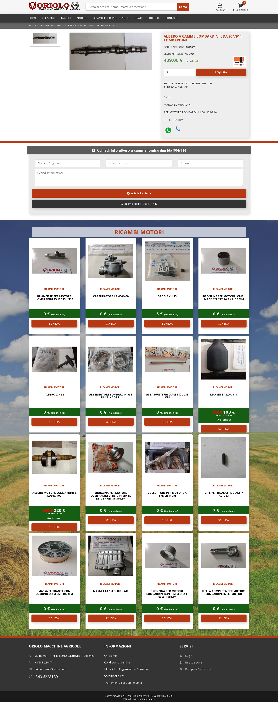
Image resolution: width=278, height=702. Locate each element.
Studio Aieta (148, 699)
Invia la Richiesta (139, 193)
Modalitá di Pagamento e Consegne (126, 669)
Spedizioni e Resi (114, 676)
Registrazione (191, 662)
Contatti (171, 18)
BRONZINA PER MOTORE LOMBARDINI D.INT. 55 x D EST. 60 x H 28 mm (167, 594)
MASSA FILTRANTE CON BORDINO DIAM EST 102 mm (54, 592)
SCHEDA (54, 323)
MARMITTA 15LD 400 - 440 (110, 591)
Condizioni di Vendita (117, 662)
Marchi (66, 18)
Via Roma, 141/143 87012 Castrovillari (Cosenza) (62, 655)
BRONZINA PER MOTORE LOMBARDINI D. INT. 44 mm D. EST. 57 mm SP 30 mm (111, 495)
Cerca (183, 7)
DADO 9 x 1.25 (167, 296)
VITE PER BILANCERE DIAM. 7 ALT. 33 (224, 494)
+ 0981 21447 (40, 662)
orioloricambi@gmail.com (47, 669)
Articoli (82, 18)
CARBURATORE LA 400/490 (111, 296)
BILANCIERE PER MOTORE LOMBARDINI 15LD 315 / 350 (54, 297)
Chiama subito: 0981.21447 (139, 204)
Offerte (154, 18)
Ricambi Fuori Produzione (111, 18)
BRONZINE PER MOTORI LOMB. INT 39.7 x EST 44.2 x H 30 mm (223, 297)
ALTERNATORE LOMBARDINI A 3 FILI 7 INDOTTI (110, 396)
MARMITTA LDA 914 (223, 394)
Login (186, 655)
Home (32, 18)
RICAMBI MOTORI (50, 25)
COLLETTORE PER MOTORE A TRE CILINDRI (167, 494)
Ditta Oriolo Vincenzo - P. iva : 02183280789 (149, 696)
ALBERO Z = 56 (54, 394)
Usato (139, 18)
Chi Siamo (48, 18)
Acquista (211, 72)
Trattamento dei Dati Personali (123, 682)
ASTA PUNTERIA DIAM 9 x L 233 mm (167, 396)
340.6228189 (43, 676)
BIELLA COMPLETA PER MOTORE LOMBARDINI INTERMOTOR (223, 592)
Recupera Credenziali (195, 669)
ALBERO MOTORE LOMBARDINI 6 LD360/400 (54, 494)
